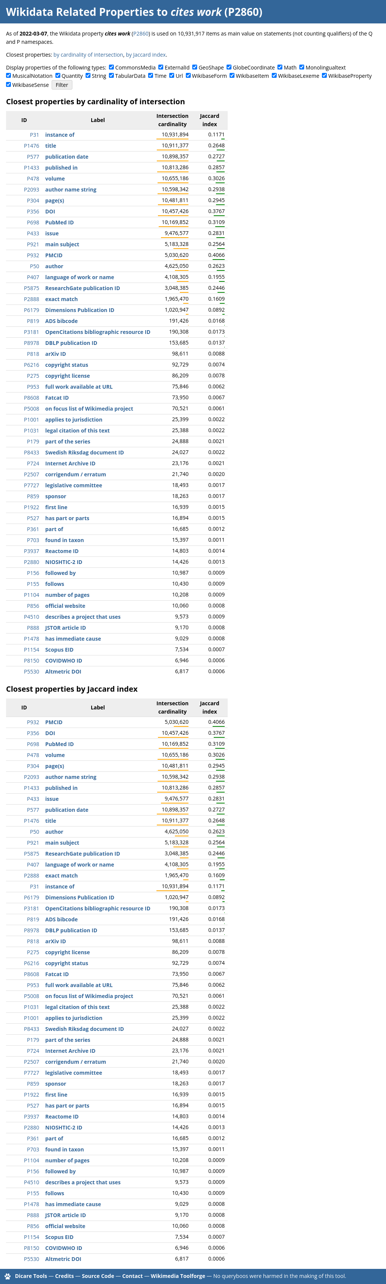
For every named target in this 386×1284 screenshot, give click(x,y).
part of (54, 529)
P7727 (31, 485)
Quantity (72, 75)
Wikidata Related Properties (80, 12)
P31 (34, 134)
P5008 (31, 408)
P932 (33, 255)
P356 (33, 211)
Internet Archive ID (70, 463)
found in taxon (64, 540)
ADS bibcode (61, 320)
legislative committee (73, 485)
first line (56, 507)
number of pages (67, 594)
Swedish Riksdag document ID (84, 452)
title (50, 145)
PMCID (54, 255)
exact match (61, 299)
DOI (50, 211)
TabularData (130, 75)
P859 (33, 496)
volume (55, 178)
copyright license (67, 375)
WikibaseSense (30, 84)
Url (179, 75)
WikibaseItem (252, 75)
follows (54, 583)
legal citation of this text (77, 430)
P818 (33, 353)
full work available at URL (79, 386)
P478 (33, 178)
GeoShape (211, 67)
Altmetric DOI (63, 671)
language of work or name (79, 277)
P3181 (31, 331)
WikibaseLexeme (298, 75)
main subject (62, 244)
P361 (33, 529)
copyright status (66, 364)
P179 (33, 441)
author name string (70, 189)
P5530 (31, 671)
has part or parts (67, 518)
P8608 (31, 397)
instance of (59, 134)
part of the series (67, 441)
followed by (60, 572)
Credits (64, 1275)
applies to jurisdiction (74, 419)
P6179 (31, 310)
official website (65, 605)
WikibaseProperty (350, 75)
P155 (33, 583)
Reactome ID (62, 551)
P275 (33, 375)
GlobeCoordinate (254, 67)
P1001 (31, 419)
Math (290, 67)
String (99, 75)
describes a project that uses (83, 616)
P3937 (31, 551)
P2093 (31, 189)
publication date (67, 156)
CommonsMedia (135, 67)
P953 (33, 386)
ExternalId (177, 67)
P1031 (31, 430)
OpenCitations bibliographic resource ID (97, 331)
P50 (34, 266)
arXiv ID (55, 353)
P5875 (31, 288)
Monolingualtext (326, 67)
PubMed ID (59, 222)
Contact (132, 1275)
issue (52, 233)
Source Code (98, 1275)
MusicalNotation (32, 75)
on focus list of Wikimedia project (89, 408)
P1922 (31, 507)
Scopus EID (59, 649)
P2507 (31, 474)
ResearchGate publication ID (82, 288)
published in (61, 167)
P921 (33, 244)
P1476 (31, 145)
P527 (33, 518)
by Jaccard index (146, 54)
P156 (33, 572)
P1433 (31, 167)
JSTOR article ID (65, 627)
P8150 (31, 660)
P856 (33, 605)
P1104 (31, 594)
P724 (33, 463)
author (54, 266)
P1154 (31, 649)
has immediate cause (73, 638)
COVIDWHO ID (63, 660)
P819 (33, 320)
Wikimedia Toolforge (178, 1275)
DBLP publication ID (71, 342)
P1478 (31, 638)
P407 (33, 277)
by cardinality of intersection (88, 54)
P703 (33, 540)
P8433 (31, 452)
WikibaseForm (209, 75)
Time (161, 75)
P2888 (31, 299)
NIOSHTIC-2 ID (63, 562)
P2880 (31, 562)
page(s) (54, 200)
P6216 (31, 364)
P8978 (31, 342)
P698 (33, 222)
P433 (33, 233)
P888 (33, 627)
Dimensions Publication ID (79, 310)
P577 (33, 156)
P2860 (141, 33)
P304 (33, 200)
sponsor (55, 496)
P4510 (31, 616)
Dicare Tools (31, 1275)
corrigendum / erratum (75, 474)
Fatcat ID (57, 397)
